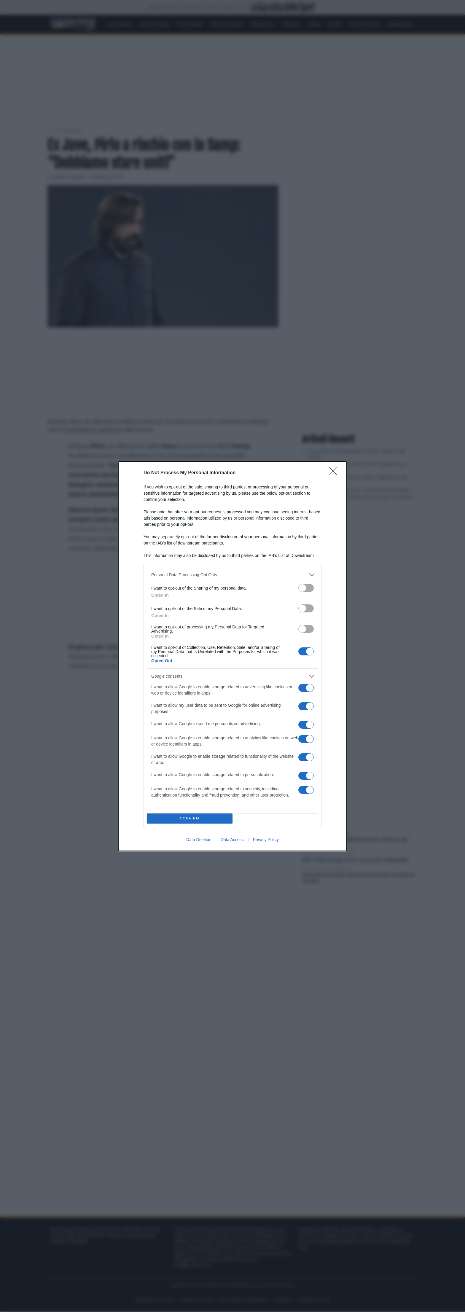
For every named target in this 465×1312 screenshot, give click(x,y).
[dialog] (232, 656)
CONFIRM (190, 818)
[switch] (306, 588)
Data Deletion (198, 839)
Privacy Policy (266, 839)
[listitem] (232, 575)
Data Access (232, 839)
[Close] (335, 473)
